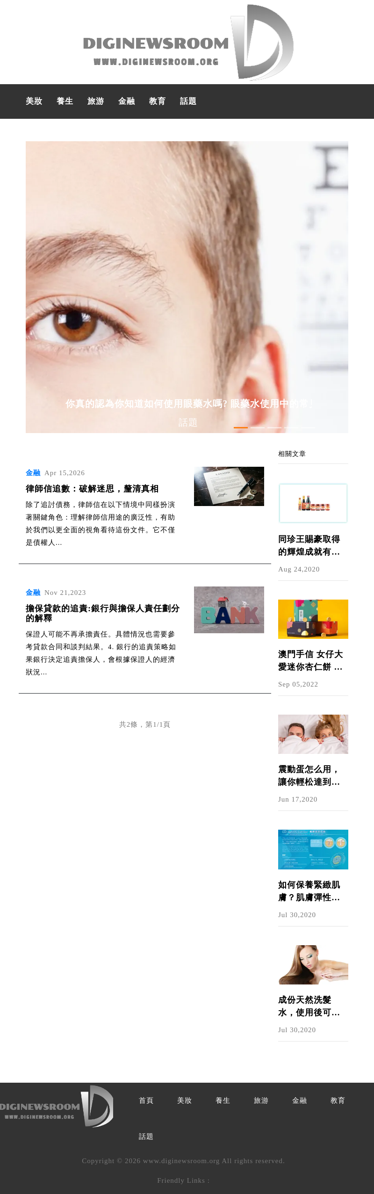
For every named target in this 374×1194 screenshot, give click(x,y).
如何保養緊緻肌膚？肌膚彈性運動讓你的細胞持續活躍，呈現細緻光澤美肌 (309, 892)
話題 (188, 101)
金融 (126, 101)
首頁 (146, 1100)
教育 (157, 101)
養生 (65, 101)
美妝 (34, 101)
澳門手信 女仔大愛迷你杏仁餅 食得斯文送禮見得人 (310, 661)
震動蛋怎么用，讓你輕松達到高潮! (309, 777)
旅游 (95, 101)
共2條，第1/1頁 (145, 724)
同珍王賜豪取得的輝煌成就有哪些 (309, 546)
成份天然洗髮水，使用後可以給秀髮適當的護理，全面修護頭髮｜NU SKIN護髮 (310, 1007)
